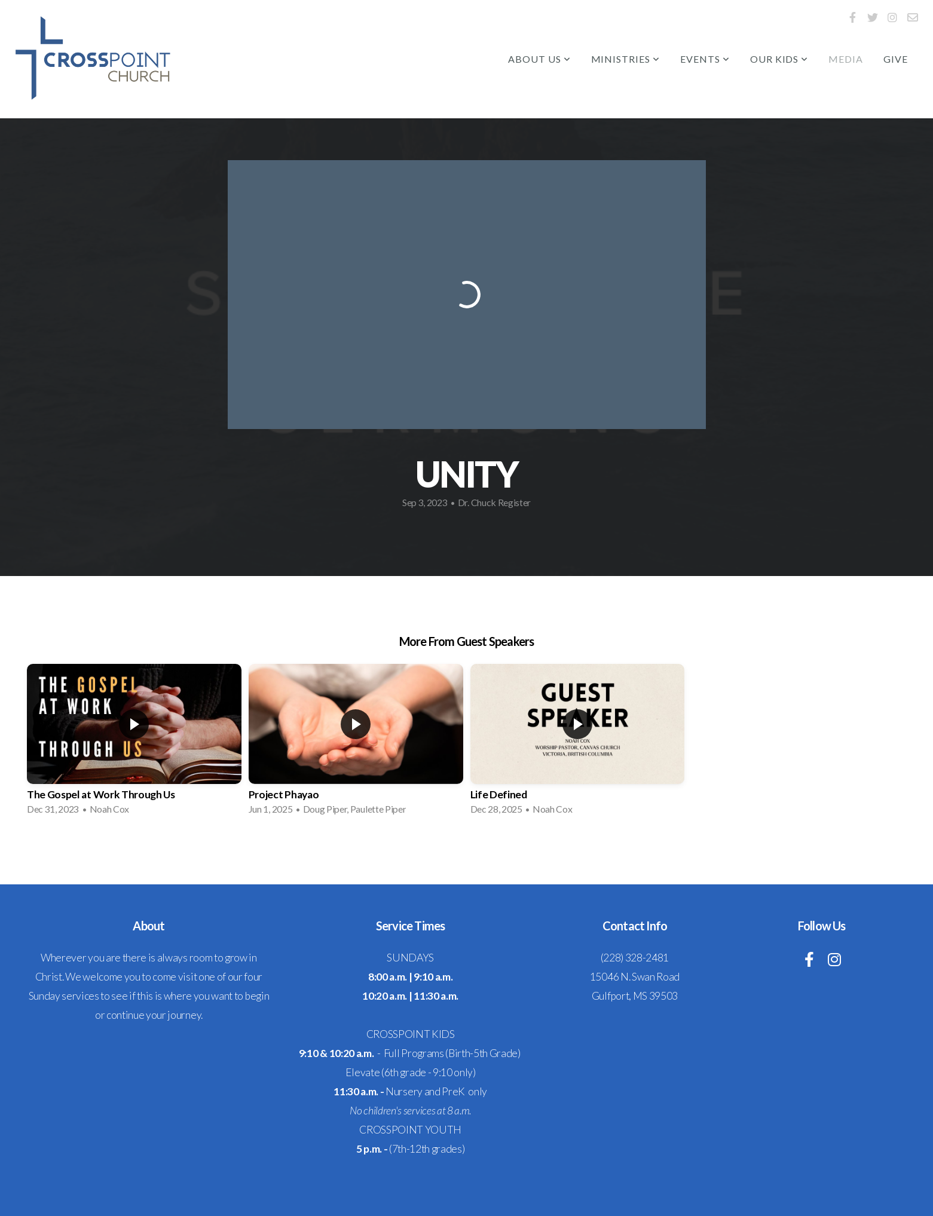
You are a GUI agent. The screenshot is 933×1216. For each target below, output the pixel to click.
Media (845, 59)
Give (895, 59)
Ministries (625, 59)
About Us (539, 59)
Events (705, 59)
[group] (134, 743)
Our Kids (779, 59)
